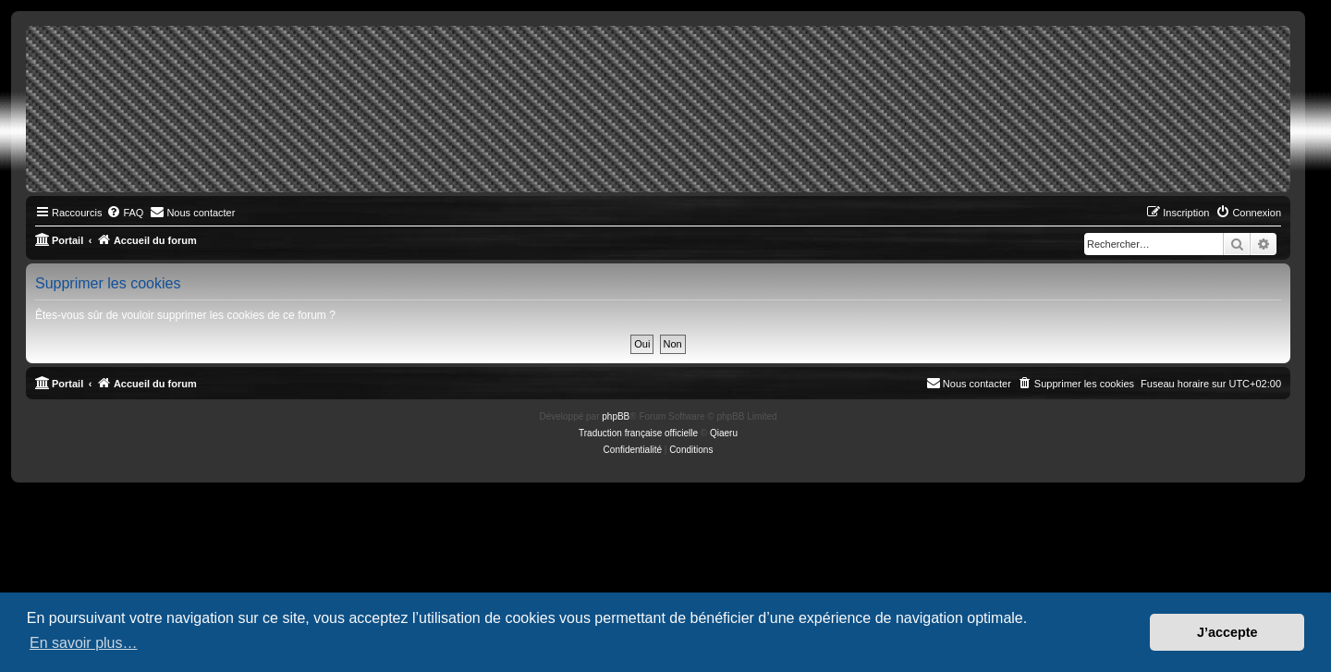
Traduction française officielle (638, 433)
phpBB (615, 416)
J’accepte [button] (1227, 632)
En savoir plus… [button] (84, 643)
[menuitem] (124, 213)
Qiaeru (724, 433)
